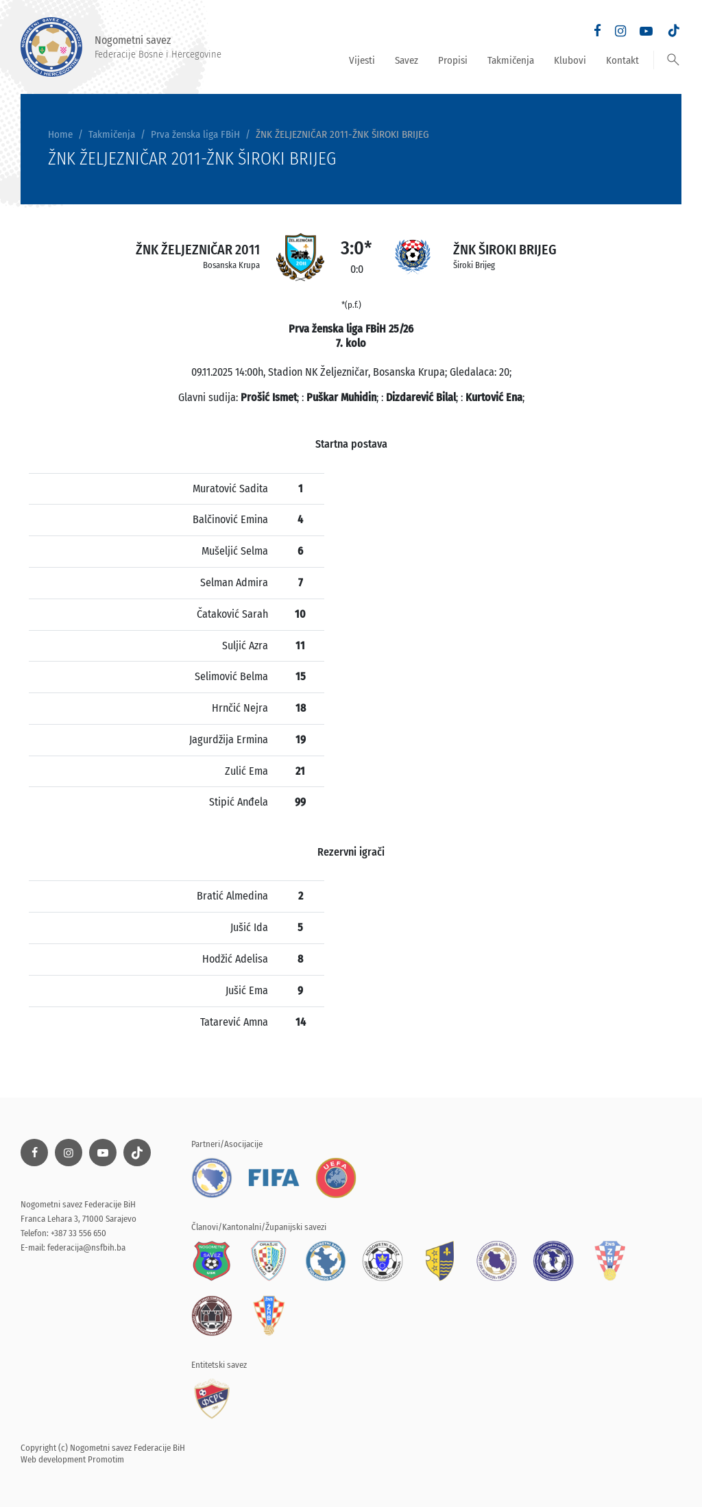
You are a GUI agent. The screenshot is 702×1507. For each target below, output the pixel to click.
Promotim (106, 1459)
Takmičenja (510, 60)
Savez (406, 60)
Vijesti (362, 60)
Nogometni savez (121, 47)
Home (60, 134)
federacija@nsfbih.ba (86, 1247)
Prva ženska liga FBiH (195, 134)
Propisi (453, 60)
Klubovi (570, 60)
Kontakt (622, 60)
